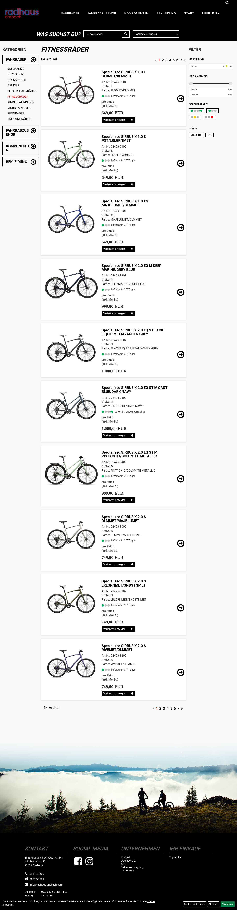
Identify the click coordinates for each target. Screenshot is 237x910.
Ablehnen (213, 904)
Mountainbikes (19, 108)
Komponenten (136, 13)
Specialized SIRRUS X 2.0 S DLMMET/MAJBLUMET (124, 519)
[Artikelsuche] (227, 3)
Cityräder (15, 74)
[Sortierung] (207, 66)
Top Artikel (175, 857)
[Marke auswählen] (156, 34)
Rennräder (15, 113)
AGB (123, 864)
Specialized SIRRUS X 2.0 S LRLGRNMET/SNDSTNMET (124, 583)
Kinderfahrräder (20, 102)
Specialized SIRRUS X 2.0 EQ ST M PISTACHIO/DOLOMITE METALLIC (129, 454)
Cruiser (13, 85)
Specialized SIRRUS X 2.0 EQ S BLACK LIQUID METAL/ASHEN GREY (132, 332)
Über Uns (210, 13)
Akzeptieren (228, 904)
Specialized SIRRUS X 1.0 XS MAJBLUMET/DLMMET (125, 203)
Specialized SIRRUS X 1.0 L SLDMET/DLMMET (124, 74)
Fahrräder (70, 13)
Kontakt (125, 857)
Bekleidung (166, 13)
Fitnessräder (17, 96)
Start (189, 13)
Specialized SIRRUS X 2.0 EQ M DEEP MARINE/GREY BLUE (131, 268)
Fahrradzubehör (101, 13)
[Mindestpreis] (208, 89)
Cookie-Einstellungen (194, 904)
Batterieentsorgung (132, 867)
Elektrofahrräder (21, 91)
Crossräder (16, 80)
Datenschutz (128, 860)
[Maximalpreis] (208, 94)
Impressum (127, 870)
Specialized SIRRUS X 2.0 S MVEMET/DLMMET (124, 648)
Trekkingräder (18, 119)
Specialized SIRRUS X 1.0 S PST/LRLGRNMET (124, 139)
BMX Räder (15, 68)
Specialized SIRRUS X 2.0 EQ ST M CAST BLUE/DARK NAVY (134, 390)
